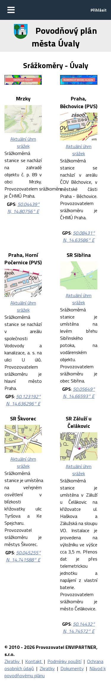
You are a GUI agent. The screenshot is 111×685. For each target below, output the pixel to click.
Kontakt (34, 661)
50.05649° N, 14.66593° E (79, 392)
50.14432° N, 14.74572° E (79, 627)
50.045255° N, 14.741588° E (23, 556)
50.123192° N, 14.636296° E (23, 400)
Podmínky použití (64, 661)
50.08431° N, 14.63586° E (79, 236)
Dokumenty (72, 668)
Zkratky (12, 661)
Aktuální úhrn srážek (23, 142)
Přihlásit (99, 10)
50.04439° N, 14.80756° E (23, 208)
